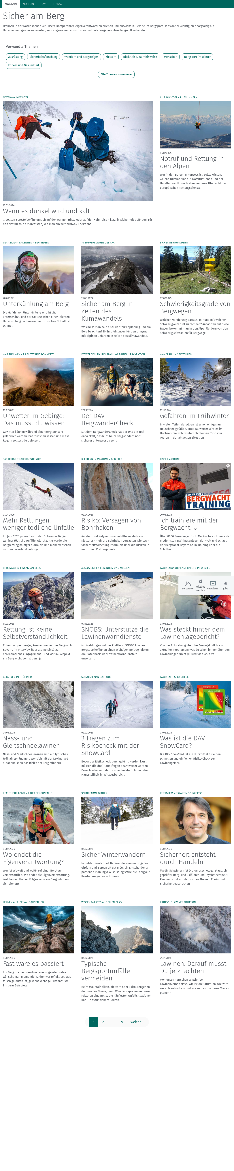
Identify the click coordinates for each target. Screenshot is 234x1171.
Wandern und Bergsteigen (81, 71)
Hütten (75, 15)
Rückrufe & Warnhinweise (140, 71)
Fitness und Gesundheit (23, 79)
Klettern (110, 71)
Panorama (194, 14)
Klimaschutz (94, 15)
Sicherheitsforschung (43, 71)
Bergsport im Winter (197, 71)
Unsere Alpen (116, 15)
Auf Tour (59, 15)
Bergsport (41, 15)
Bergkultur (138, 15)
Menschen (170, 71)
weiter (136, 1036)
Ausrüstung (15, 71)
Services (214, 14)
